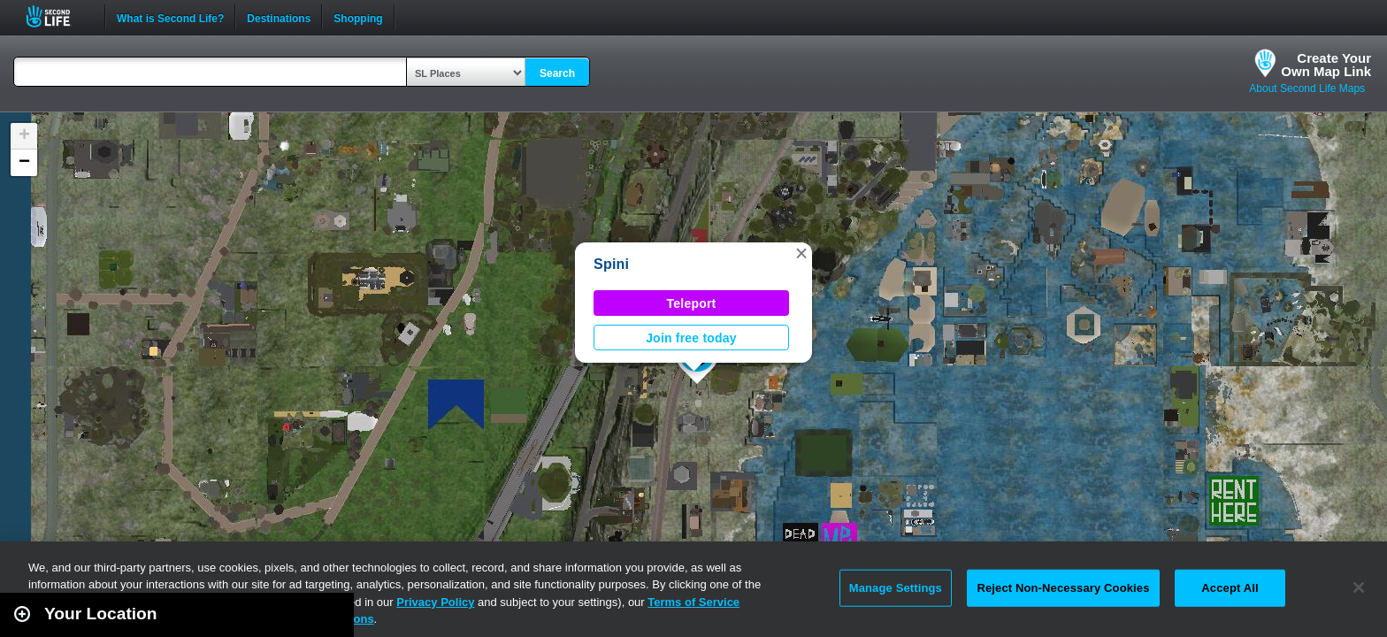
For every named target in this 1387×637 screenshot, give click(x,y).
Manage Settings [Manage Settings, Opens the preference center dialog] (895, 588)
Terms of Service (693, 602)
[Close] (1358, 587)
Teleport (691, 303)
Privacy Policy (435, 602)
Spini (611, 264)
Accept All (1229, 588)
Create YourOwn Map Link (1326, 64)
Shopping (357, 16)
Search (557, 73)
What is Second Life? (170, 16)
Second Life (58, 16)
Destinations (278, 16)
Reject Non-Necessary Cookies (1063, 588)
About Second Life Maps (1307, 88)
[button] (801, 253)
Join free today (691, 338)
